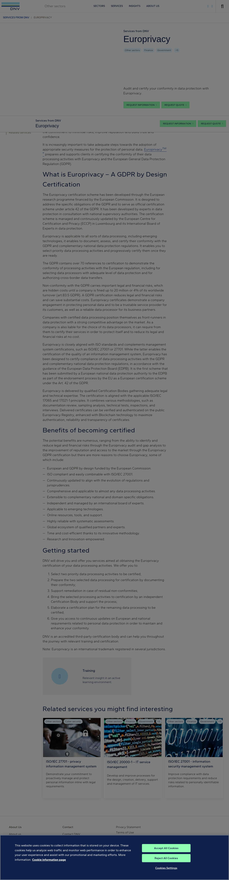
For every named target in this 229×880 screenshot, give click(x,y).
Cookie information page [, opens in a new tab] (49, 863)
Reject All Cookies (166, 861)
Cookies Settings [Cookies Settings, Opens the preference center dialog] (166, 871)
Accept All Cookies (166, 851)
